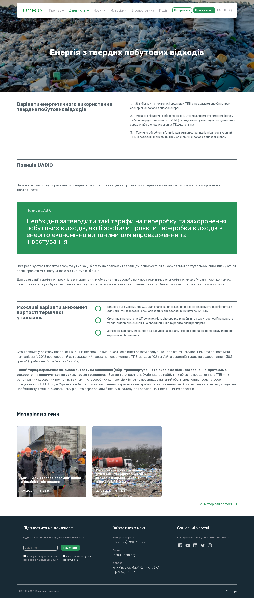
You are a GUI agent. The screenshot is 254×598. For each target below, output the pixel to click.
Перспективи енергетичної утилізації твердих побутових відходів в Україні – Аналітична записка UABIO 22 (121, 476)
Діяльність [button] (77, 10)
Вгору (231, 591)
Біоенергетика (143, 10)
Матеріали (119, 10)
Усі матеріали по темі (218, 504)
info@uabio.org (124, 555)
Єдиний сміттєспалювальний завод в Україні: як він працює (51, 480)
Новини (99, 10)
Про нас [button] (55, 10)
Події (163, 10)
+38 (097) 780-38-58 (129, 542)
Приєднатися (204, 10)
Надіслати (70, 547)
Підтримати (182, 10)
